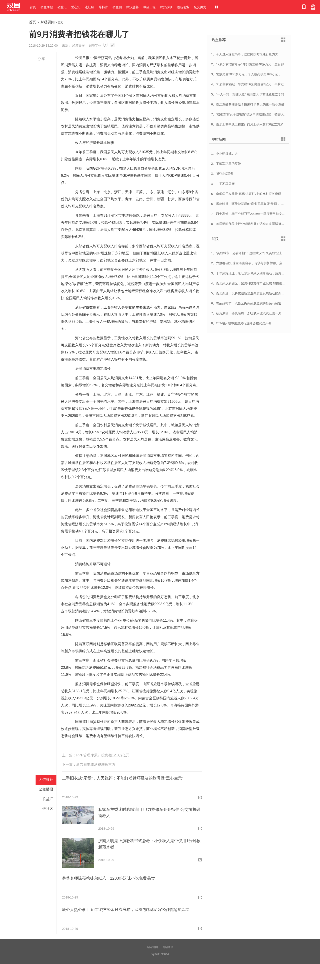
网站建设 (167, 947)
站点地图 (152, 947)
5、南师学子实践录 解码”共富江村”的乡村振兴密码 (246, 194)
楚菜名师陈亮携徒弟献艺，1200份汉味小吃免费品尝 (108, 878)
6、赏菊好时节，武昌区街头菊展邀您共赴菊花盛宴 (246, 303)
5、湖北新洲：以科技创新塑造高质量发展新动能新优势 (249, 293)
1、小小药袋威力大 (224, 153)
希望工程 (149, 7)
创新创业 (183, 7)
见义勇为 (200, 7)
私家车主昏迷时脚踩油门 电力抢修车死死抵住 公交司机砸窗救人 (149, 812)
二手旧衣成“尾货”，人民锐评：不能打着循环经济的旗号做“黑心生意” (122, 778)
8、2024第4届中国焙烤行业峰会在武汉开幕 (241, 323)
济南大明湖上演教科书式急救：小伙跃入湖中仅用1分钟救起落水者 (149, 844)
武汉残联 (166, 7)
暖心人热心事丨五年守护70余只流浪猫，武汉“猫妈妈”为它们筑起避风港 (125, 909)
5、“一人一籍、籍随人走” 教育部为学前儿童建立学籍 (247, 94)
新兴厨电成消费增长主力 (95, 764)
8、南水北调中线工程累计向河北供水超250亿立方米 (247, 124)
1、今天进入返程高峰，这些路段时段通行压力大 (244, 54)
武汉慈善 (132, 7)
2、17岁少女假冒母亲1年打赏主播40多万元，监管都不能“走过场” (256, 64)
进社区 (89, 7)
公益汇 (62, 7)
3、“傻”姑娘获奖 (222, 173)
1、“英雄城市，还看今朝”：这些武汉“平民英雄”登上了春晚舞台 (254, 253)
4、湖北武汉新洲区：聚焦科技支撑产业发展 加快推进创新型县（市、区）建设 (265, 283)
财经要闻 (47, 22)
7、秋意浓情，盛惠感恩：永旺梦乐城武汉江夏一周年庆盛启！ (254, 313)
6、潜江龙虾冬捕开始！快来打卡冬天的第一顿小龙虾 (247, 104)
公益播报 (46, 7)
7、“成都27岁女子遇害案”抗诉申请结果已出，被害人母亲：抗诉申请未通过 (263, 114)
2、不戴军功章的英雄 (226, 163)
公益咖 (117, 7)
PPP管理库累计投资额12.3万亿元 (102, 755)
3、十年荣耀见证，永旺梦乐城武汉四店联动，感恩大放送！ (252, 273)
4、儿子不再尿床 (223, 184)
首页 (33, 7)
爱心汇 (75, 7)
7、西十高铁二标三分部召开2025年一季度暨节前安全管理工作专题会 (259, 214)
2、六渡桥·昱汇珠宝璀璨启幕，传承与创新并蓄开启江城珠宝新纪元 (257, 263)
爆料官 (103, 7)
